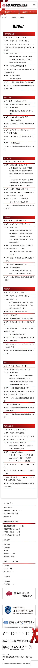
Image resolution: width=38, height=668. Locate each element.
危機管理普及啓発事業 (10, 521)
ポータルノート (8, 572)
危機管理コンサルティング (12, 510)
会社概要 (6, 544)
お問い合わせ (6, 633)
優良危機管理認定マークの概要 (13, 526)
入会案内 (6, 581)
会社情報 (6, 566)
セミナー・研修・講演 (10, 513)
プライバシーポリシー (18, 633)
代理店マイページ (28, 12)
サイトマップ (31, 633)
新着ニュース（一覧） (10, 561)
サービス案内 (8, 503)
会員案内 (6, 576)
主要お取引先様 (8, 556)
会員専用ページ (10, 12)
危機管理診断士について (11, 529)
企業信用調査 (8, 507)
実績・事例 (7, 516)
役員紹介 (6, 550)
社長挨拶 (6, 547)
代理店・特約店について (11, 532)
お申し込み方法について (11, 535)
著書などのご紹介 (9, 553)
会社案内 (6, 540)
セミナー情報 (8, 569)
